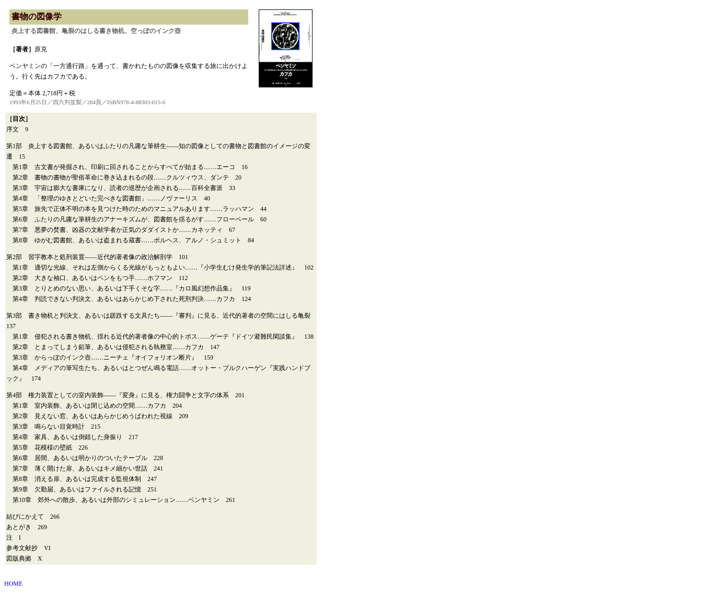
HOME (13, 583)
